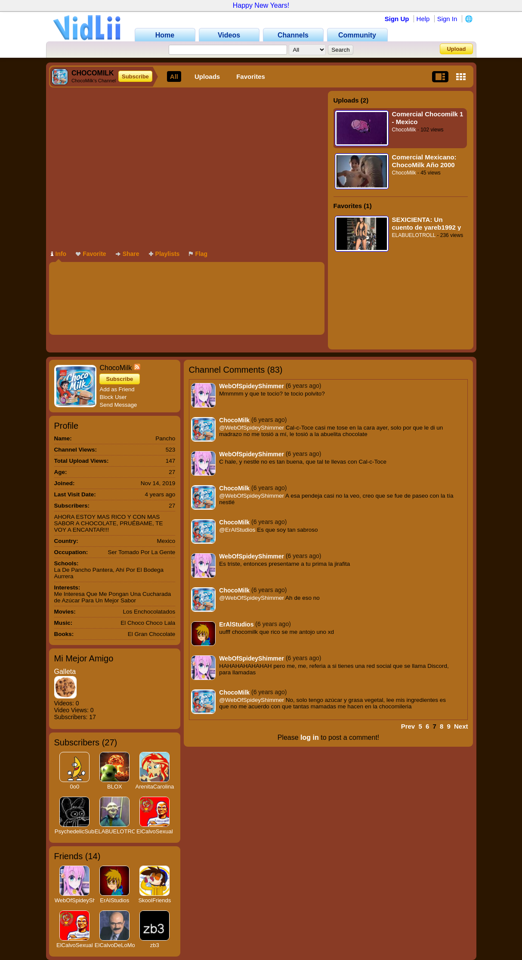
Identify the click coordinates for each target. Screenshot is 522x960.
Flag (198, 253)
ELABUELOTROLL (414, 235)
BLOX (114, 786)
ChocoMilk (404, 130)
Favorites (250, 76)
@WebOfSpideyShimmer (251, 427)
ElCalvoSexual (154, 831)
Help (423, 18)
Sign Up (397, 18)
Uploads (207, 76)
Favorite (91, 253)
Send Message (118, 405)
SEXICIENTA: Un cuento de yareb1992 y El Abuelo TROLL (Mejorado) (426, 223)
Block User (113, 397)
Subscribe (135, 76)
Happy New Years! (261, 5)
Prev (408, 726)
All (174, 76)
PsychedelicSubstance (83, 831)
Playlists (164, 253)
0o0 (74, 786)
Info (59, 253)
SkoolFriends (154, 900)
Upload (456, 49)
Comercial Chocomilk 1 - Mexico (427, 117)
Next (461, 726)
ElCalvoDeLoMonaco (121, 945)
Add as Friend (117, 389)
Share (127, 253)
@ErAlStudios (237, 530)
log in (309, 737)
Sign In (447, 18)
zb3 (154, 945)
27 (109, 742)
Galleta (65, 671)
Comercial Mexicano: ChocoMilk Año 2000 (424, 160)
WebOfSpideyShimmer (83, 900)
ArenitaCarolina (155, 786)
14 (92, 856)
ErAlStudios (114, 900)
